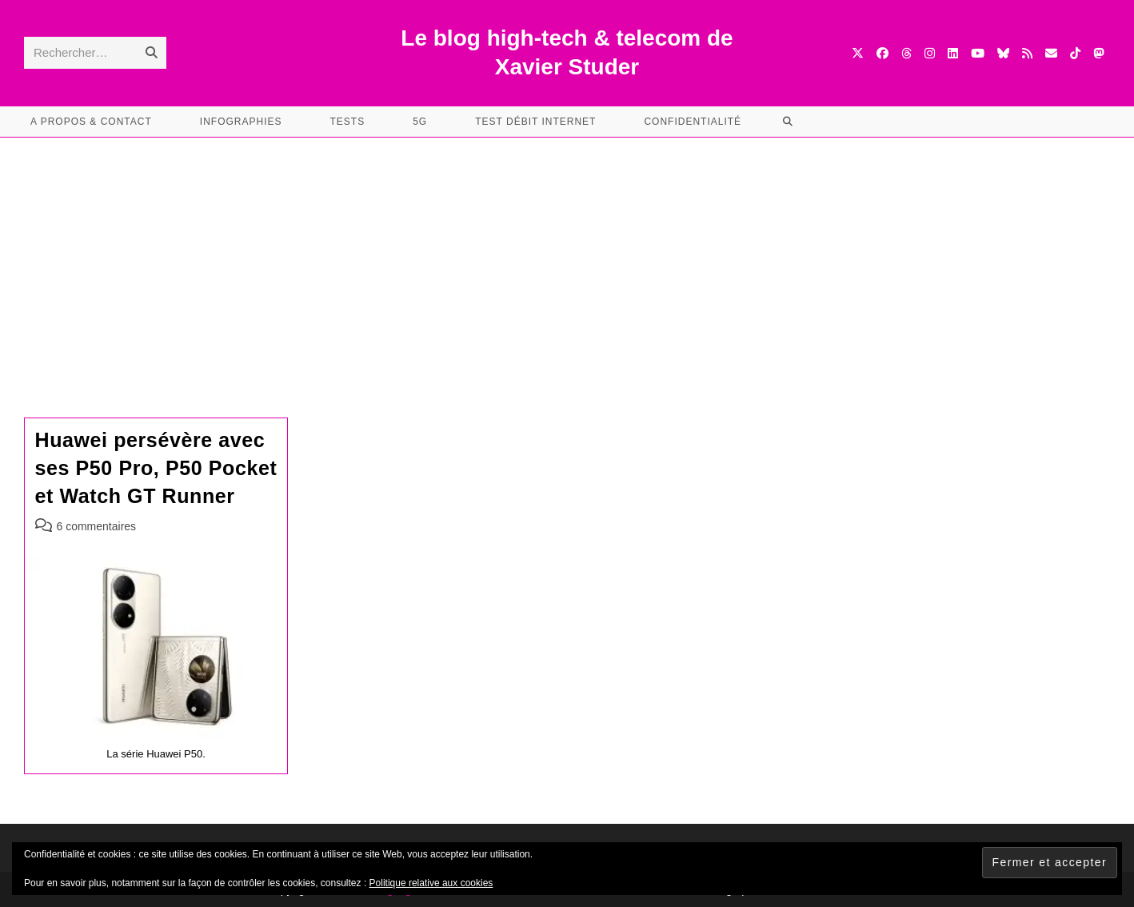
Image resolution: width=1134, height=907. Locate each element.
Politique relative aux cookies (431, 883)
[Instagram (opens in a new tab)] (929, 53)
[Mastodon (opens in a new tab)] (1098, 53)
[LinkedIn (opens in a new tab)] (952, 53)
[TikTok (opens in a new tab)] (1075, 53)
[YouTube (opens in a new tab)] (977, 53)
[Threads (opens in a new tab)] (906, 53)
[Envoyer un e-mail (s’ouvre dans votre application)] (1051, 53)
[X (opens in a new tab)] (857, 53)
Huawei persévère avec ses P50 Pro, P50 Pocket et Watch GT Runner (156, 468)
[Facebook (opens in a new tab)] (882, 53)
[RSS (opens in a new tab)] (1027, 53)
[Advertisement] (567, 258)
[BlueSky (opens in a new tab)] (1003, 53)
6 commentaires (97, 526)
